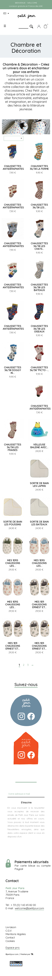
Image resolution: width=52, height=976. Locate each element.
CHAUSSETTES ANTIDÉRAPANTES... (14, 167)
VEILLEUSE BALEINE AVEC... (39, 446)
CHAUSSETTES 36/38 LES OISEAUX (39, 328)
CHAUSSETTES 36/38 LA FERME (39, 167)
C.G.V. (9, 930)
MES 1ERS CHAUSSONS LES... (12, 563)
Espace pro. (13, 947)
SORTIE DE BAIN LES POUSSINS (12, 523)
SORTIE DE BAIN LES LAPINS (39, 485)
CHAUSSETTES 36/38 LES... (39, 206)
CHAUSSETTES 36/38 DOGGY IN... (12, 370)
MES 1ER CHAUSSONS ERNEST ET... (39, 604)
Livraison (11, 927)
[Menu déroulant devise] (7, 13)
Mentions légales (16, 934)
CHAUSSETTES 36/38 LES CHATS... (39, 246)
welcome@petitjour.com (29, 908)
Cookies (10, 941)
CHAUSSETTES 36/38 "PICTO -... (39, 369)
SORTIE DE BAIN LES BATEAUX (39, 523)
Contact (10, 937)
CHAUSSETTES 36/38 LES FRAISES (12, 447)
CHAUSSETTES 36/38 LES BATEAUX (39, 287)
